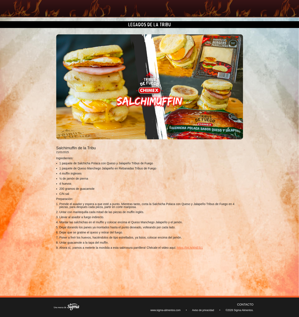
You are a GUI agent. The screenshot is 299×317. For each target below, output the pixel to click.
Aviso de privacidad (203, 310)
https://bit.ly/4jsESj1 (190, 247)
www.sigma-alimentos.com (165, 310)
